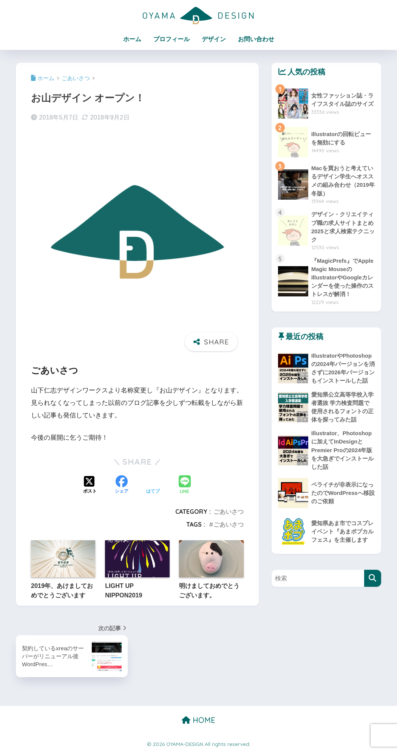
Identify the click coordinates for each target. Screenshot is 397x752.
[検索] (372, 591)
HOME (198, 720)
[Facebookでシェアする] (121, 485)
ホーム (132, 39)
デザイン (214, 39)
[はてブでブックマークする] (153, 485)
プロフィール (171, 39)
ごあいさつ (228, 511)
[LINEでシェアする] (185, 485)
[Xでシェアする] (90, 485)
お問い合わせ (256, 39)
